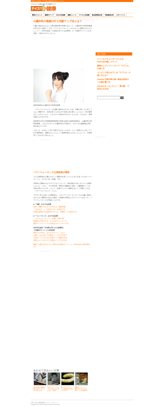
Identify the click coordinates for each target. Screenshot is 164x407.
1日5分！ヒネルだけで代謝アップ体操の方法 (50, 238)
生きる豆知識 (60, 15)
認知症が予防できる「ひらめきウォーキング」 (51, 221)
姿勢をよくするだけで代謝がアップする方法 (50, 240)
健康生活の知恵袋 (36, 1)
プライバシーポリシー (51, 402)
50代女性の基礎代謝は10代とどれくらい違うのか (39, 389)
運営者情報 (42, 402)
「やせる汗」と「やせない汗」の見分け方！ (50, 209)
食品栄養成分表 (97, 15)
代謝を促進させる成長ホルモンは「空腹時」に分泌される (55, 212)
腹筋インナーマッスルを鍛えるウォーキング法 (51, 223)
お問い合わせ (34, 402)
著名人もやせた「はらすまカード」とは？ (49, 233)
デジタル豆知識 (84, 15)
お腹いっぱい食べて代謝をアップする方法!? (50, 235)
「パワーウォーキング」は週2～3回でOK (48, 218)
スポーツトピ (120, 15)
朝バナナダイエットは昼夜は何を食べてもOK (67, 389)
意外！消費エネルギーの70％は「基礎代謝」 (50, 207)
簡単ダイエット (37, 15)
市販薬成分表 (109, 15)
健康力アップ (49, 15)
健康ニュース (72, 15)
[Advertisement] (95, 7)
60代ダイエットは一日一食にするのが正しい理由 (53, 389)
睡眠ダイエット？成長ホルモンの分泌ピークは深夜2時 (81, 389)
